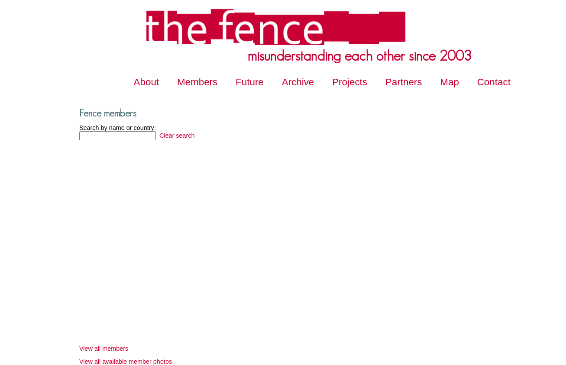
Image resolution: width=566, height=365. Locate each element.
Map (449, 82)
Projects (349, 82)
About (146, 82)
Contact (494, 82)
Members (197, 82)
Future (250, 82)
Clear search (176, 135)
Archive (298, 82)
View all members (103, 348)
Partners (403, 82)
